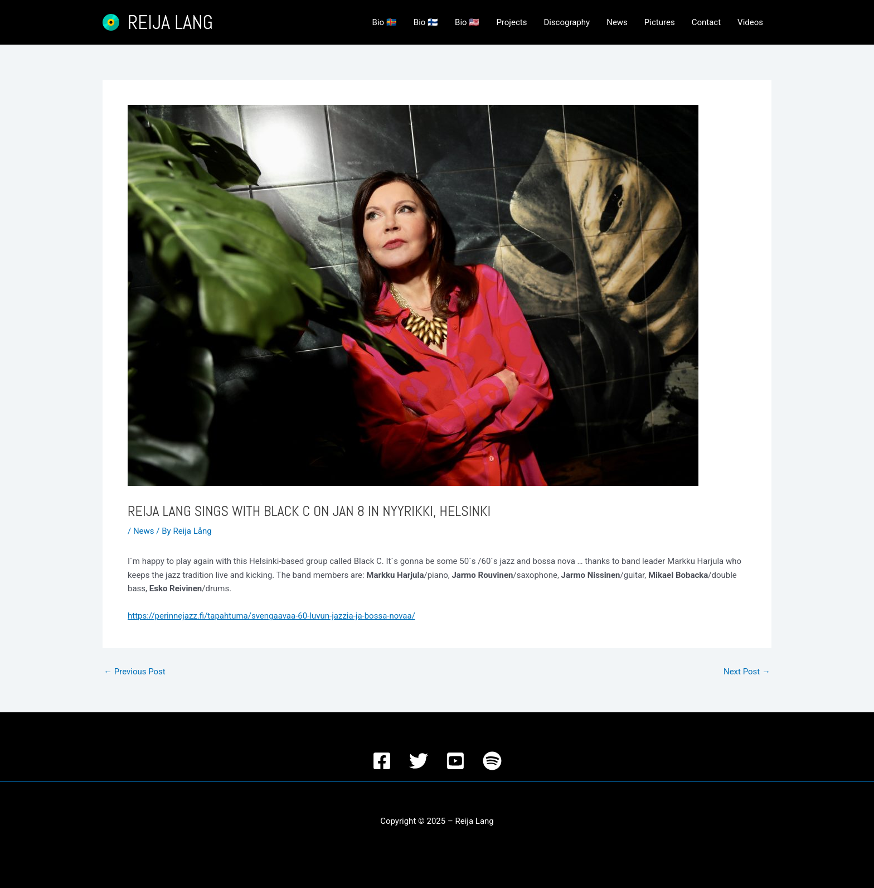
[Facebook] (381, 760)
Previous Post (135, 672)
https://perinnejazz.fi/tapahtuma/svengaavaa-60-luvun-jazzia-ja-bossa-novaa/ (271, 616)
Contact (706, 22)
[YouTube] (455, 760)
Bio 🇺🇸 (467, 22)
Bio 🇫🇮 (426, 22)
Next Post (747, 672)
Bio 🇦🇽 (384, 22)
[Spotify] (492, 760)
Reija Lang (170, 22)
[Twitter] (418, 760)
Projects (511, 22)
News (617, 22)
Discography (566, 22)
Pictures (659, 22)
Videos (750, 22)
